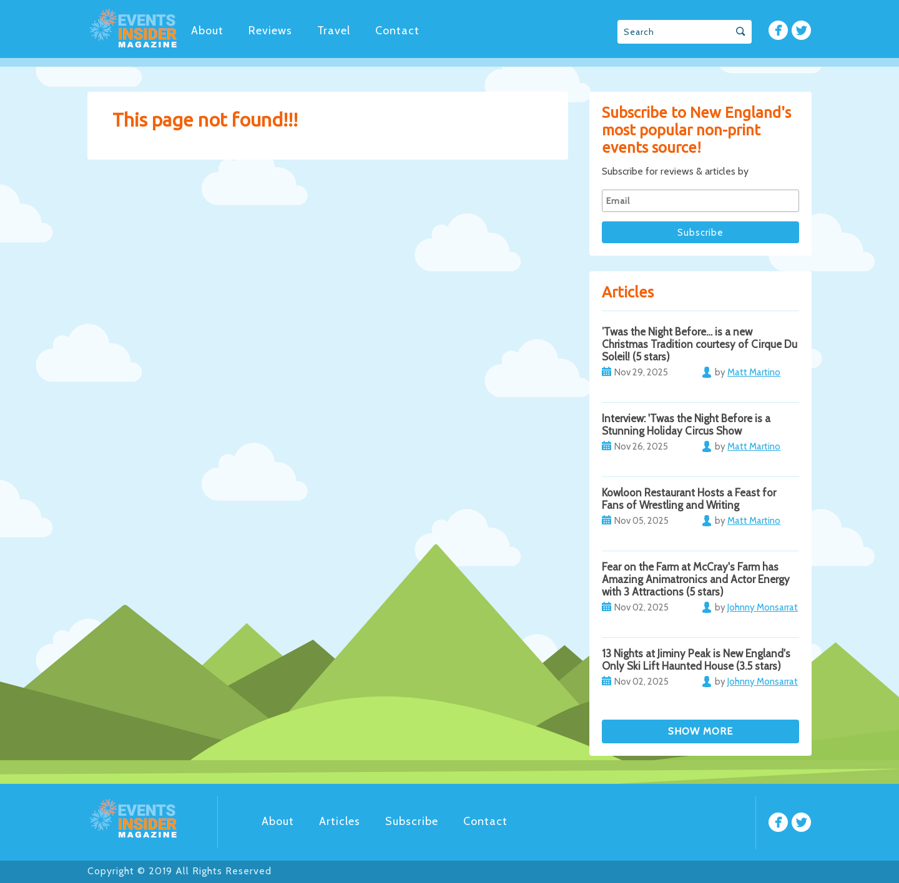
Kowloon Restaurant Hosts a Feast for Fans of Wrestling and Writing (689, 498)
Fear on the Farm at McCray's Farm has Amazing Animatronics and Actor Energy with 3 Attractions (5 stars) (696, 579)
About (207, 30)
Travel (333, 30)
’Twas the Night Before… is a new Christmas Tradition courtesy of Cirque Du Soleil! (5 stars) (699, 344)
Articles (339, 821)
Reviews (270, 30)
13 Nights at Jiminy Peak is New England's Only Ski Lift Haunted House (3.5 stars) (696, 659)
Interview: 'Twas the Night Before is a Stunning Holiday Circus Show (686, 424)
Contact (397, 30)
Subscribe (411, 821)
